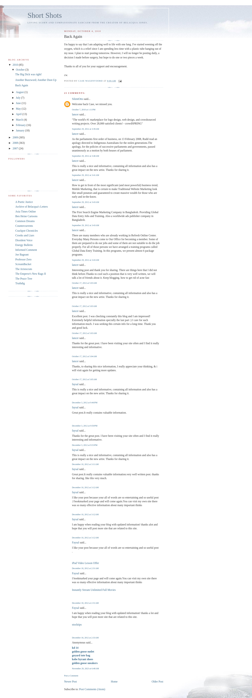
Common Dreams (25, 221)
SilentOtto (77, 98)
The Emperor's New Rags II (30, 273)
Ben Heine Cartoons (26, 216)
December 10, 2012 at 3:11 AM (85, 464)
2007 (16, 148)
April (19, 114)
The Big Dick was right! (28, 74)
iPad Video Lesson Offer (85, 563)
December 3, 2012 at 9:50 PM (84, 426)
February (21, 125)
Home (114, 681)
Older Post (157, 681)
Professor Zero (23, 259)
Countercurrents (24, 225)
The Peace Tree (23, 278)
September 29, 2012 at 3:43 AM (85, 202)
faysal (75, 384)
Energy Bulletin (24, 244)
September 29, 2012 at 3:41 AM (85, 175)
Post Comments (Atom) (92, 689)
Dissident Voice (24, 240)
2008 (16, 142)
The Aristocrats (23, 269)
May (19, 108)
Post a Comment (71, 675)
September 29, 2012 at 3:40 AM (85, 156)
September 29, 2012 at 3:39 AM (85, 129)
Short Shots (44, 15)
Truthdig (20, 283)
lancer (75, 114)
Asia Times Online (25, 211)
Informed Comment (26, 249)
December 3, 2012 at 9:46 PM (84, 402)
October (20, 69)
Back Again (21, 85)
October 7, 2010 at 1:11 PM (83, 109)
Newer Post (70, 681)
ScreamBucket (23, 264)
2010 (16, 64)
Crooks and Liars (24, 235)
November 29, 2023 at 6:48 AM (85, 668)
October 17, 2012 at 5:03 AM (84, 283)
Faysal (75, 542)
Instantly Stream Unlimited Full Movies (94, 589)
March (20, 119)
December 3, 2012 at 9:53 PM (84, 445)
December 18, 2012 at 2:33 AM (85, 637)
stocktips (77, 624)
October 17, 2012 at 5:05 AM (84, 379)
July (18, 97)
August (20, 92)
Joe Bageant (22, 254)
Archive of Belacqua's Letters (31, 206)
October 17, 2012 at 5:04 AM (84, 356)
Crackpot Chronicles (26, 230)
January (20, 130)
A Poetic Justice (24, 201)
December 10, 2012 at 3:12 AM (85, 487)
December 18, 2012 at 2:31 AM (85, 568)
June (19, 103)
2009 (16, 137)
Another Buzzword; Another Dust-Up (35, 79)
